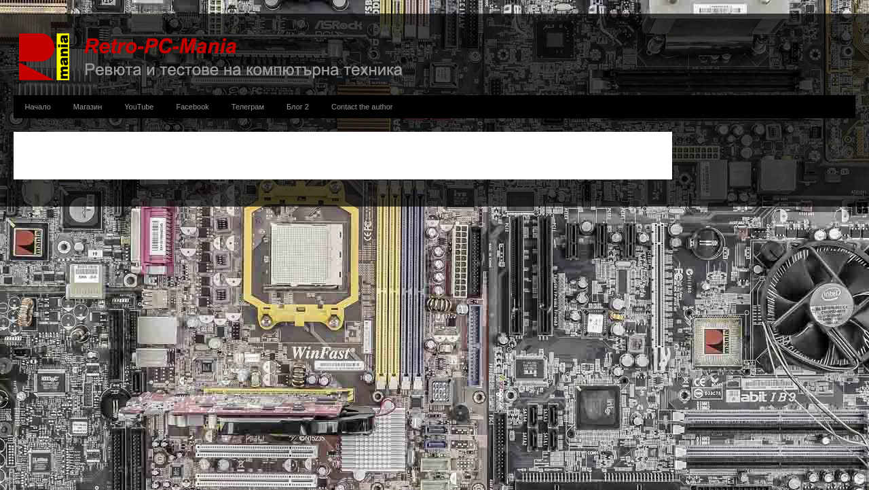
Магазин (87, 107)
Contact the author (362, 107)
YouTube (138, 107)
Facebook (193, 107)
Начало (38, 107)
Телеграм (248, 107)
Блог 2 (297, 107)
